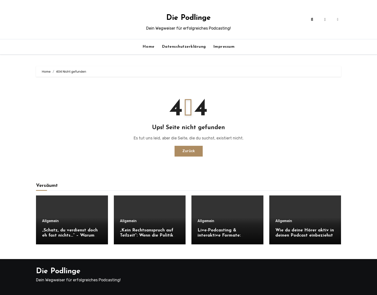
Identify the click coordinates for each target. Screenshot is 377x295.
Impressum (224, 47)
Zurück (188, 151)
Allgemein (50, 221)
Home (148, 47)
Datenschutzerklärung (184, 47)
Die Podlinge (188, 18)
